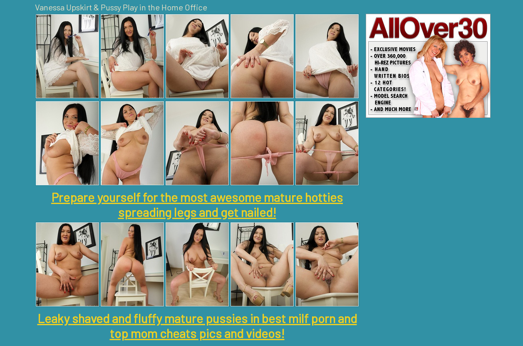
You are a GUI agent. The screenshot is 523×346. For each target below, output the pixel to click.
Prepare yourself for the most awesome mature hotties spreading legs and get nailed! (197, 204)
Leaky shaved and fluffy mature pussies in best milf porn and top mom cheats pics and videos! (197, 326)
